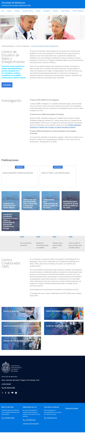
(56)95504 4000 (9, 420)
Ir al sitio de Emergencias (31, 426)
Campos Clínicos (65, 11)
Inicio (2, 11)
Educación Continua (27, 11)
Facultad (38, 11)
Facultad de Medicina (8, 46)
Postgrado (17, 11)
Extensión (55, 11)
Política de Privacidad (71, 411)
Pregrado (9, 11)
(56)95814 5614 (52, 420)
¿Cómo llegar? (6, 386)
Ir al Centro (7, 85)
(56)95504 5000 (30, 422)
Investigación (46, 11)
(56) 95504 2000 (9, 390)
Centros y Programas (78, 11)
